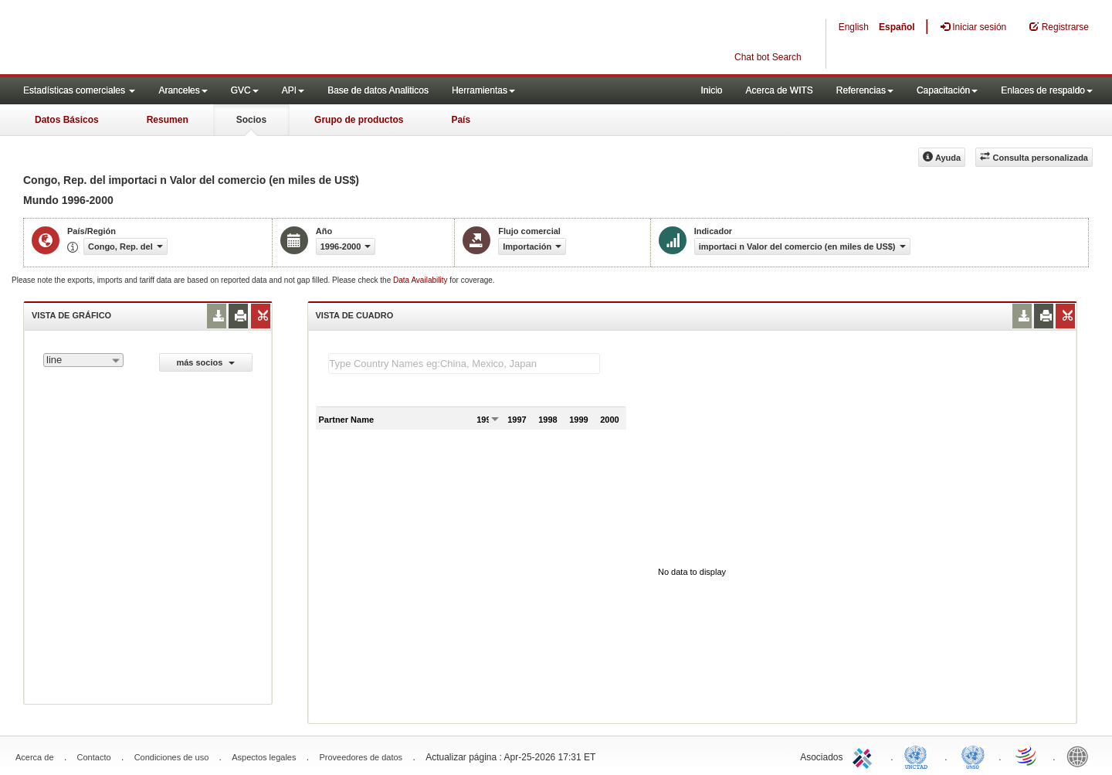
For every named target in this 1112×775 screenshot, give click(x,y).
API (293, 90)
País (460, 119)
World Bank (1081, 755)
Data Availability (421, 280)
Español (897, 27)
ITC (864, 755)
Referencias (864, 90)
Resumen (167, 119)
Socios (251, 119)
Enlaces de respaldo (1047, 90)
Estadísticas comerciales (79, 90)
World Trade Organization (1027, 755)
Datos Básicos (67, 119)
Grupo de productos (358, 119)
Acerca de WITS (778, 90)
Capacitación (947, 90)
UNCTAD (919, 755)
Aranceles (182, 90)
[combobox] (83, 360)
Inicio (711, 90)
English (854, 27)
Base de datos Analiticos (378, 90)
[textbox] (464, 363)
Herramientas (483, 90)
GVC (245, 90)
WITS (154, 38)
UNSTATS (973, 755)
